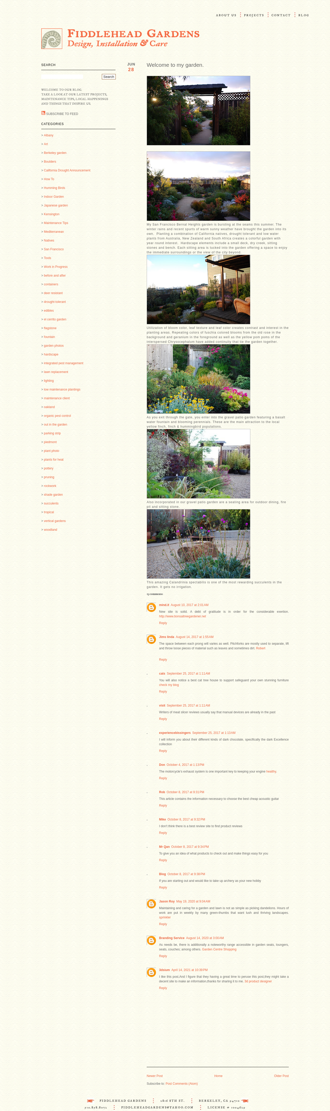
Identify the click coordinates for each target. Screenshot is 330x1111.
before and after (55, 275)
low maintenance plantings (62, 389)
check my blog (169, 685)
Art (46, 144)
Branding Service (172, 938)
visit (162, 705)
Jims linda (166, 637)
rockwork (50, 486)
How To (49, 179)
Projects (254, 15)
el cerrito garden (55, 319)
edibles (49, 310)
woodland (50, 530)
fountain (49, 337)
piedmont (50, 442)
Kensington (51, 214)
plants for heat (53, 459)
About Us (226, 15)
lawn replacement (56, 372)
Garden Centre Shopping (219, 949)
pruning (49, 477)
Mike (162, 819)
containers (51, 284)
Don (162, 765)
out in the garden (55, 424)
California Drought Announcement (67, 170)
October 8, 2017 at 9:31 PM (185, 792)
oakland (49, 407)
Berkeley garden (55, 153)
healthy (271, 771)
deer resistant (53, 293)
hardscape (51, 354)
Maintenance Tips (56, 223)
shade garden (53, 494)
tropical (49, 512)
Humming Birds (54, 188)
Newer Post (155, 1076)
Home (218, 1076)
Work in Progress (56, 267)
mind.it (164, 605)
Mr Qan (164, 847)
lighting (49, 381)
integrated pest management (63, 363)
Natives (49, 240)
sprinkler (165, 917)
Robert (260, 648)
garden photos (54, 345)
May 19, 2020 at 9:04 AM (193, 901)
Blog (303, 15)
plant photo (51, 451)
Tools (47, 258)
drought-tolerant (55, 302)
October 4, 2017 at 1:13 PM (185, 765)
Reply (163, 623)
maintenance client (57, 398)
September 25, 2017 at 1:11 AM (188, 673)
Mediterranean (54, 232)
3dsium (164, 970)
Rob (162, 792)
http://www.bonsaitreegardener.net (182, 616)
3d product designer (258, 981)
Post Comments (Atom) (182, 1083)
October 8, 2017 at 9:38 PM (186, 874)
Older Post (281, 1076)
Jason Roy (167, 901)
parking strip (52, 433)
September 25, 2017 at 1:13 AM (214, 733)
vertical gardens (55, 521)
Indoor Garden (54, 196)
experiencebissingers (175, 733)
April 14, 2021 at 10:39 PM (189, 970)
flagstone (50, 328)
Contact (281, 15)
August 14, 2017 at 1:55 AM (194, 637)
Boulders (50, 161)
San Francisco (54, 249)
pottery (48, 468)
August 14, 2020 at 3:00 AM (205, 938)
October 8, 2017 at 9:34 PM (190, 847)
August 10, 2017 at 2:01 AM (189, 605)
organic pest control (57, 416)
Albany (48, 135)
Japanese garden (56, 205)
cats (162, 673)
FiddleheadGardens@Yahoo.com (157, 1107)
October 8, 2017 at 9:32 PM (186, 819)
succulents (51, 503)
